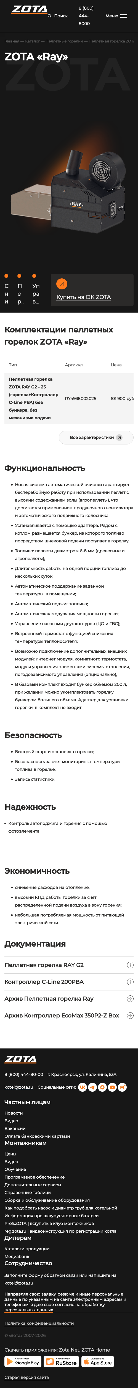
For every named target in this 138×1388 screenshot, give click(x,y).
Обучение (15, 1169)
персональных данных (28, 1309)
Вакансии (14, 1128)
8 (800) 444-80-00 (23, 1074)
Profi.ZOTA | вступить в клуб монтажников (49, 1223)
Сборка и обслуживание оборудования (47, 1200)
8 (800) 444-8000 (86, 16)
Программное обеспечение (34, 1177)
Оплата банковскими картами (37, 1136)
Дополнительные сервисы (32, 1184)
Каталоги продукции (26, 1248)
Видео (11, 1120)
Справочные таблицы (27, 1192)
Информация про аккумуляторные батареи (51, 1215)
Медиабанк (16, 1256)
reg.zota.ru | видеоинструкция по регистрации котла (60, 1231)
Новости (13, 1113)
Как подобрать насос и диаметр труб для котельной (60, 1208)
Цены (10, 1154)
